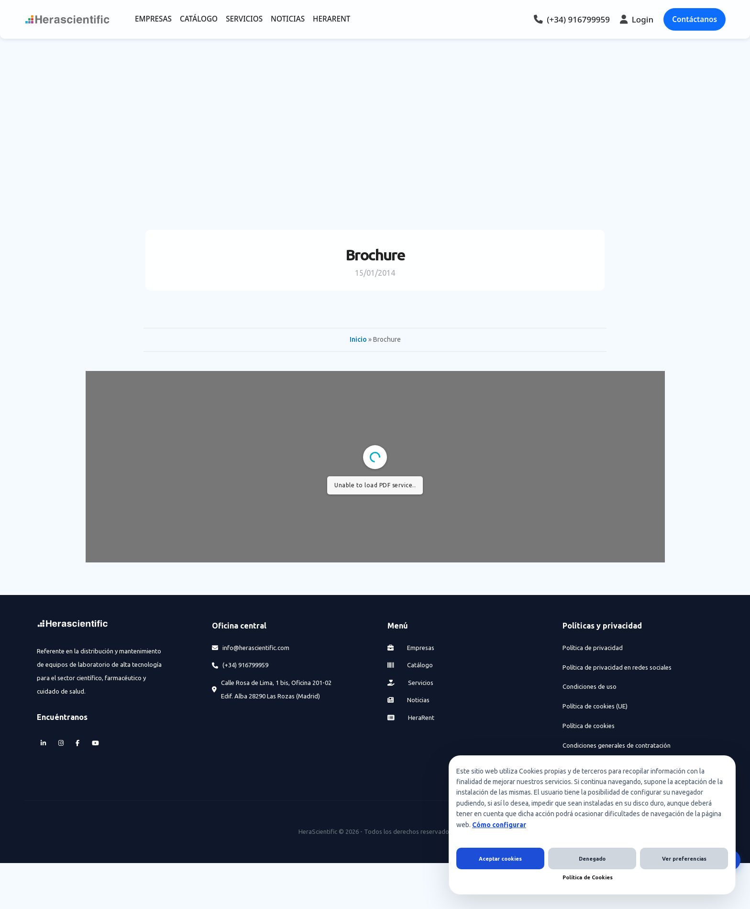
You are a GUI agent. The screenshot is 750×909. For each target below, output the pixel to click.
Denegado (592, 859)
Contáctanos (694, 19)
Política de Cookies (587, 877)
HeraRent (411, 717)
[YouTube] (95, 743)
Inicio (358, 339)
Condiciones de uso (589, 686)
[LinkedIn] (43, 743)
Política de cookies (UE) (595, 706)
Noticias (408, 699)
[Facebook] (78, 743)
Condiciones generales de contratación (616, 745)
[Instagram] (60, 743)
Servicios (410, 682)
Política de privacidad (592, 647)
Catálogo (410, 665)
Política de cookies (588, 725)
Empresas (411, 647)
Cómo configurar (499, 825)
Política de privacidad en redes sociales (617, 667)
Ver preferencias (684, 859)
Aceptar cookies (500, 859)
